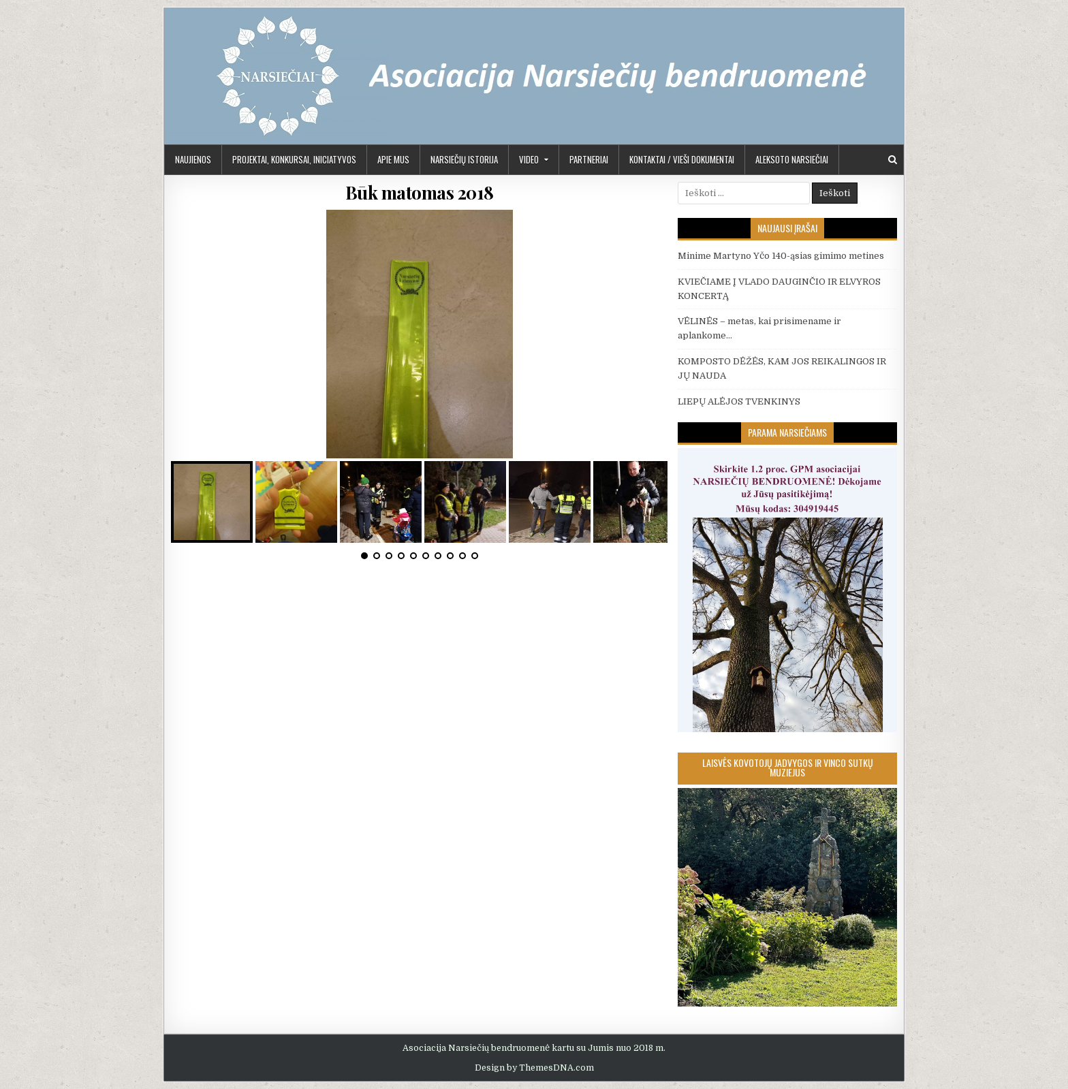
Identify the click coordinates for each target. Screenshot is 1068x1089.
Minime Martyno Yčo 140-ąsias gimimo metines (781, 256)
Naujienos (193, 159)
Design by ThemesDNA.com (534, 1068)
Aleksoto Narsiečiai (791, 159)
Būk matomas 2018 (419, 192)
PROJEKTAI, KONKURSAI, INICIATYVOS (294, 159)
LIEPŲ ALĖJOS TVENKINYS (739, 401)
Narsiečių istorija (464, 159)
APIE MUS (393, 159)
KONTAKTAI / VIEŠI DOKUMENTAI (681, 159)
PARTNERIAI (588, 159)
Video (529, 159)
